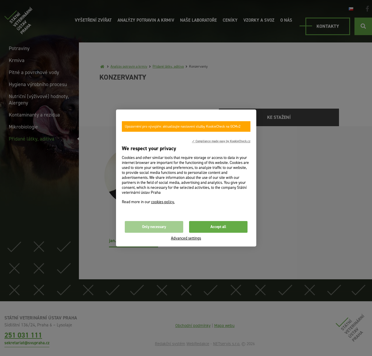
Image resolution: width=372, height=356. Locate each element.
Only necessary (154, 226)
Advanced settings (186, 238)
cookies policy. (163, 201)
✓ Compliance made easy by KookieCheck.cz (221, 141)
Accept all (218, 226)
